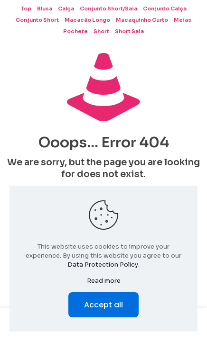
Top (26, 8)
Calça (66, 8)
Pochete (75, 31)
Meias (182, 20)
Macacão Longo (87, 20)
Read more (104, 281)
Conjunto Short (37, 20)
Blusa (44, 8)
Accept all (103, 304)
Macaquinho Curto (142, 20)
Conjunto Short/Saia (108, 8)
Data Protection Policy (102, 264)
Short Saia (129, 31)
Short (101, 31)
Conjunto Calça (165, 8)
